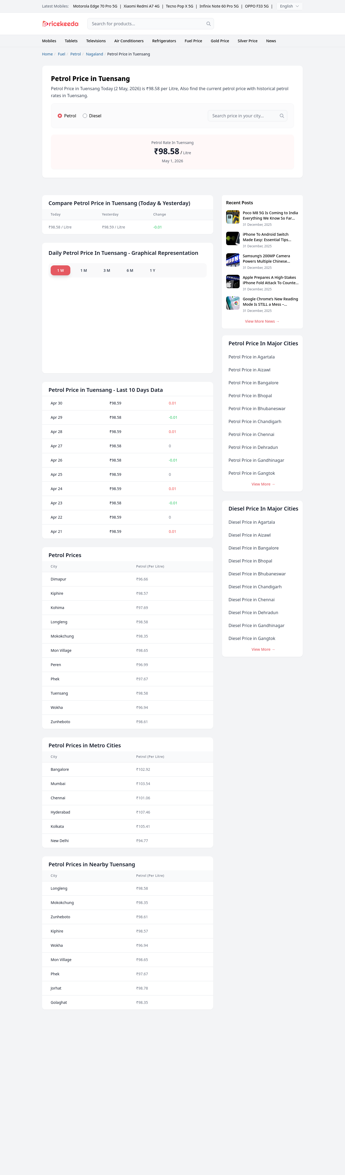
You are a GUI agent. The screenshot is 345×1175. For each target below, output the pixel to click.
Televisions (96, 40)
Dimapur (58, 578)
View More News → (262, 321)
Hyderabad (60, 811)
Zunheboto (60, 721)
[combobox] (150, 23)
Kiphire (57, 593)
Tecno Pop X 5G (179, 6)
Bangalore (60, 769)
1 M (84, 270)
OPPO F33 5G (257, 6)
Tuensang (59, 692)
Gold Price (220, 40)
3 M (108, 270)
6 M (132, 270)
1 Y (155, 270)
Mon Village (61, 650)
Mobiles (49, 40)
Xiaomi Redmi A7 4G (142, 6)
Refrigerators (164, 40)
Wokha (57, 707)
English (289, 6)
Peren (56, 664)
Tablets (71, 40)
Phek (55, 678)
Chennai (58, 797)
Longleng (59, 621)
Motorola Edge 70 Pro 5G (95, 6)
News (271, 40)
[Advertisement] (263, 23)
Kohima (57, 607)
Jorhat (56, 987)
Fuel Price (193, 40)
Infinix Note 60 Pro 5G (219, 6)
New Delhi (60, 840)
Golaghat (59, 1002)
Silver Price (247, 40)
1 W (60, 270)
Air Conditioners (128, 40)
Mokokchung (62, 635)
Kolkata (57, 826)
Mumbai (58, 783)
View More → (263, 484)
